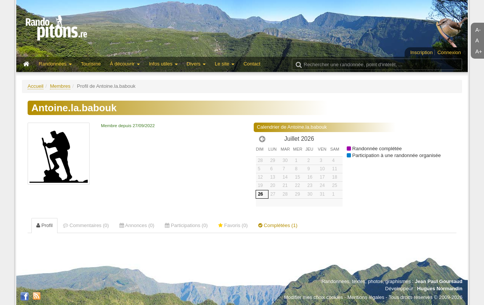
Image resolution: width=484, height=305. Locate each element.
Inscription (421, 52)
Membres (60, 86)
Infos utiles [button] (163, 64)
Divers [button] (196, 64)
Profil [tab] (44, 225)
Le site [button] (224, 64)
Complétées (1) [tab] (277, 225)
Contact (252, 64)
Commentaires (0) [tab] (86, 225)
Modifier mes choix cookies (313, 297)
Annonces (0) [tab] (136, 225)
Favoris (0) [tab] (233, 225)
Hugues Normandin (439, 288)
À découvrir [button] (125, 64)
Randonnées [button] (55, 64)
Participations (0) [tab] (186, 225)
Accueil (35, 86)
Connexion (449, 52)
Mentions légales (366, 297)
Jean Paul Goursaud (438, 281)
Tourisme (91, 64)
